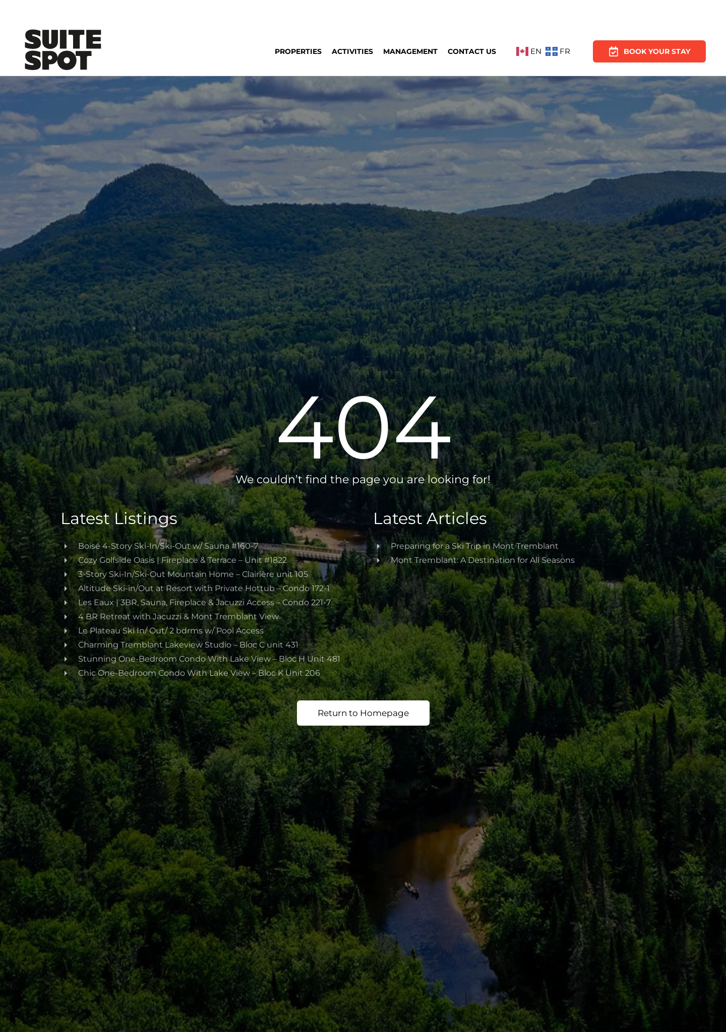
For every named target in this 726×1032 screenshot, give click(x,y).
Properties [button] (298, 51)
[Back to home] (63, 51)
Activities (352, 51)
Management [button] (410, 51)
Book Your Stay (649, 49)
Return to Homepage (363, 713)
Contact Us (472, 50)
